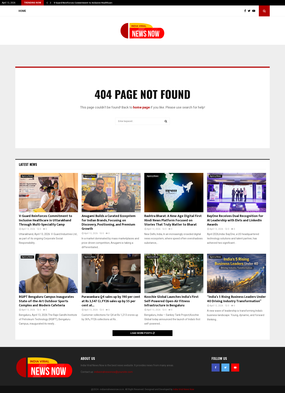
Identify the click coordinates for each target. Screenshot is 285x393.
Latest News (28, 164)
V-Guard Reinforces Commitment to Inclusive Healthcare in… (85, 3)
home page (141, 107)
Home (22, 10)
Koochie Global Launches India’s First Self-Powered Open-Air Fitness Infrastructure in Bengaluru (171, 301)
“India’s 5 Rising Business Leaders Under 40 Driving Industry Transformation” (236, 299)
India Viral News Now (183, 389)
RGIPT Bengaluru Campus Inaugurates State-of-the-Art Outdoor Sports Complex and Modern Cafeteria (46, 301)
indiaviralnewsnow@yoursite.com (113, 371)
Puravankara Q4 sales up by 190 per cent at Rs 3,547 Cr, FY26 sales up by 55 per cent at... (111, 301)
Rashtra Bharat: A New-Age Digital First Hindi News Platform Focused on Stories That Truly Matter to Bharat (173, 220)
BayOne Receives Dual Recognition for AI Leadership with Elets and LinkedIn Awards (235, 220)
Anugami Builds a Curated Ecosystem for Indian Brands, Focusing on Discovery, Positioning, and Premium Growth (109, 222)
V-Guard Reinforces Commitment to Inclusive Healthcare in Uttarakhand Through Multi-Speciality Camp (45, 220)
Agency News (27, 176)
